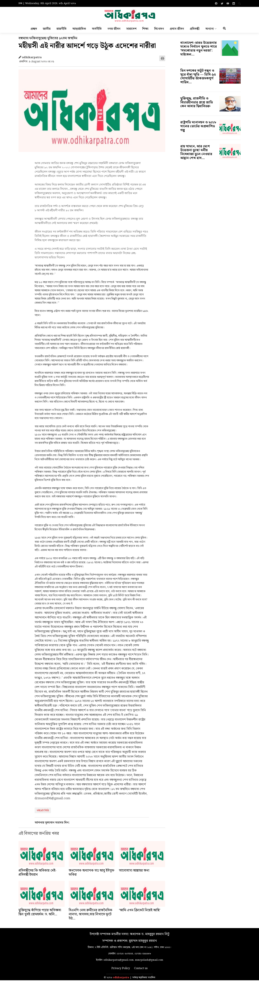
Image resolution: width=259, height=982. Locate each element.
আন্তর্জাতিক (79, 30)
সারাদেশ (131, 30)
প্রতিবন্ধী (195, 30)
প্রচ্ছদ (34, 30)
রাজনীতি (61, 30)
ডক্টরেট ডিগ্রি (43, 812)
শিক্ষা (145, 30)
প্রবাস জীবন (177, 30)
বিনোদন (159, 30)
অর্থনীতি (97, 30)
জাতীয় (47, 30)
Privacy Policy (120, 970)
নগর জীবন (113, 30)
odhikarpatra (121, 979)
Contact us (141, 970)
